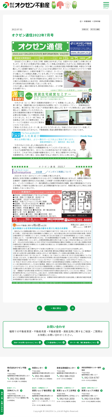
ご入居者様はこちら (54, 342)
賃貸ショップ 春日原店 (41, 390)
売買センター (37, 368)
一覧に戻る (56, 308)
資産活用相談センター (66, 368)
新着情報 (87, 21)
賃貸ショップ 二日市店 (66, 390)
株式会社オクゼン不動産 (16, 369)
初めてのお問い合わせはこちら (26, 342)
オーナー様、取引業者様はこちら (83, 342)
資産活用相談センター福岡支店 (91, 368)
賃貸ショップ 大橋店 (90, 390)
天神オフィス (13, 390)
